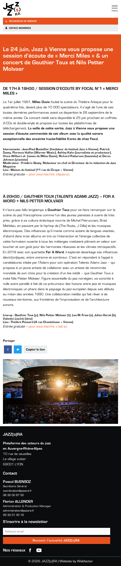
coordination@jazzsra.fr (17, 490)
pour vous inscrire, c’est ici (48, 326)
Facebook (30, 550)
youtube (39, 550)
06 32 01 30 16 (13, 515)
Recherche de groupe (21, 21)
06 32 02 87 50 (13, 495)
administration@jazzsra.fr (18, 510)
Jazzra (27, 9)
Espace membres (18, 28)
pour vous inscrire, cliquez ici (49, 174)
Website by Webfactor (76, 561)
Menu (115, 8)
